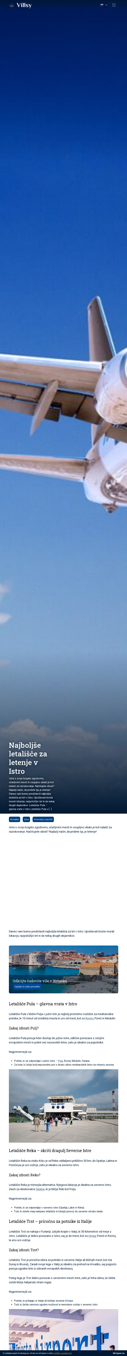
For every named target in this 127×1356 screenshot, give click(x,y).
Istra (26, 819)
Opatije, (40, 1189)
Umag (92, 1236)
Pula (60, 1060)
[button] (104, 4)
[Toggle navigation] (114, 5)
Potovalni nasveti (43, 819)
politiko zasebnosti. (62, 1353)
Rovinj (89, 1018)
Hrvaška (14, 819)
